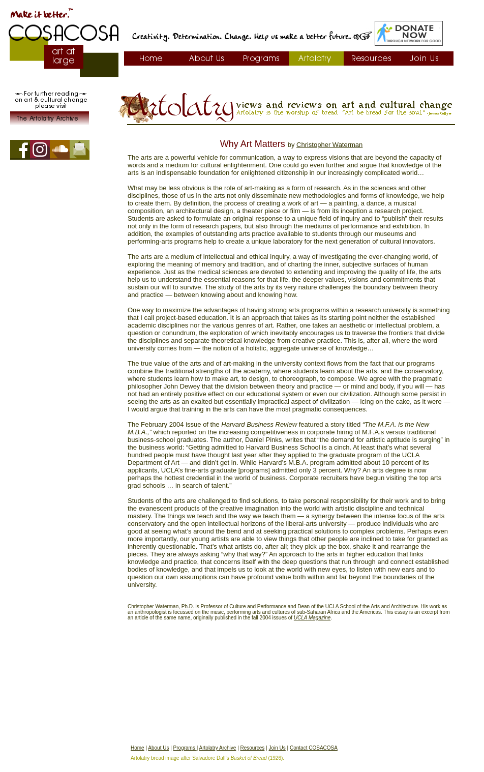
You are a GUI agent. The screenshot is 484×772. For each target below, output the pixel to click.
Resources (252, 748)
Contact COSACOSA (314, 748)
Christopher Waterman (329, 145)
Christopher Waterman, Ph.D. (161, 606)
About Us (158, 748)
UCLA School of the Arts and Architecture (371, 606)
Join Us (276, 748)
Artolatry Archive (217, 748)
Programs (185, 748)
